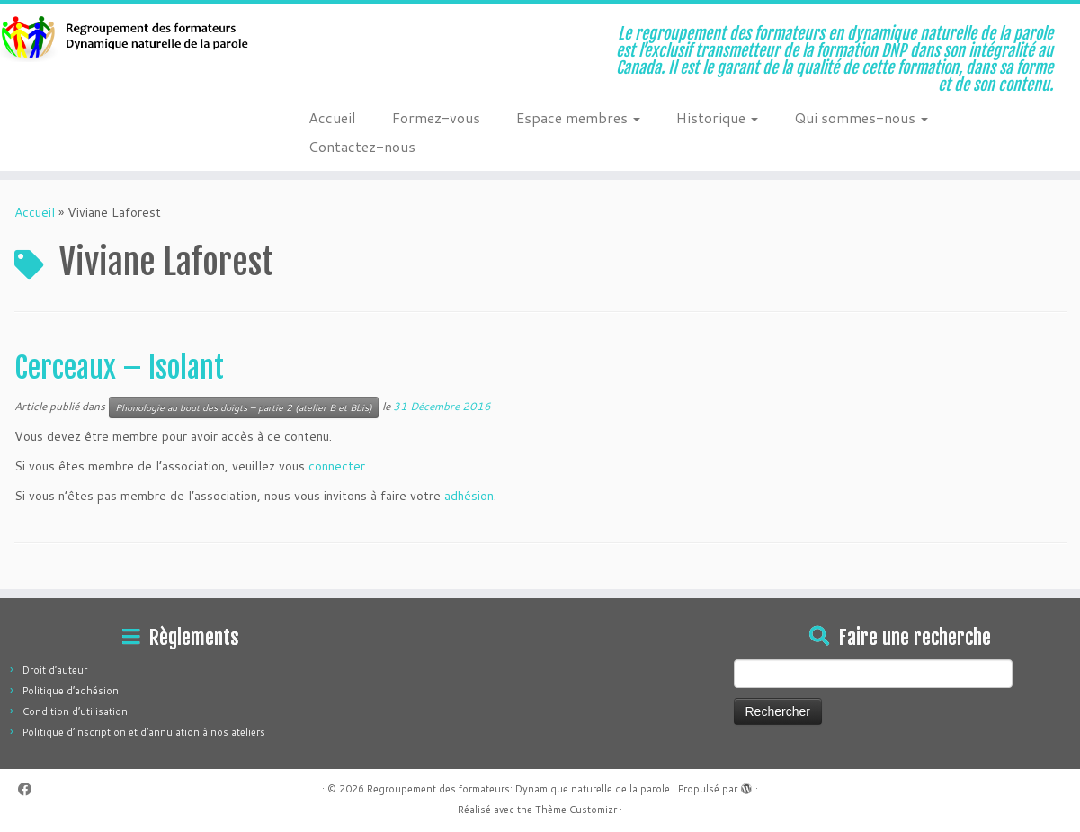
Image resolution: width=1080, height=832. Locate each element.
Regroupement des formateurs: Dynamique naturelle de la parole (518, 789)
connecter (336, 466)
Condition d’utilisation (75, 711)
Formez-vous (436, 117)
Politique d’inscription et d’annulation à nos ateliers (143, 732)
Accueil (332, 117)
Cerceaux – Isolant (119, 368)
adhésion (469, 496)
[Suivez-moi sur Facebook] (30, 789)
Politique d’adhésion (70, 691)
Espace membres (578, 117)
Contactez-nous (361, 146)
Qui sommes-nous (861, 117)
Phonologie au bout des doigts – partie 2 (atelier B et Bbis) (243, 407)
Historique (717, 117)
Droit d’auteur (54, 670)
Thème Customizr (576, 809)
